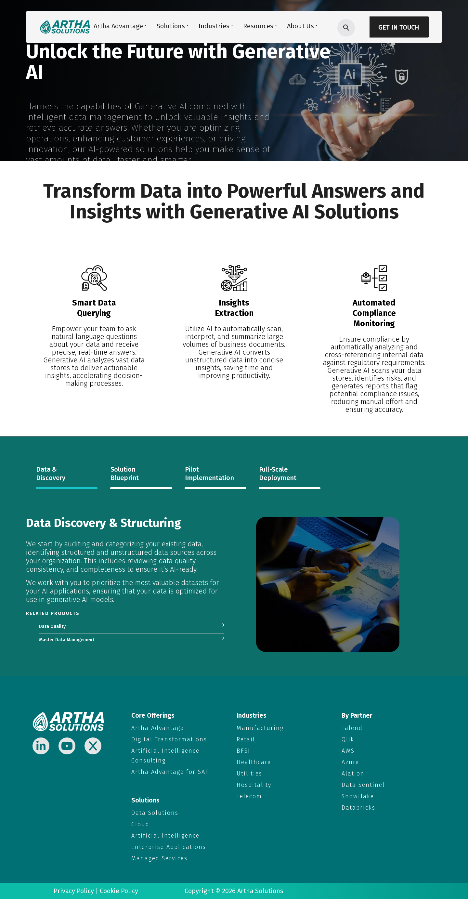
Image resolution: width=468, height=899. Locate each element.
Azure (350, 762)
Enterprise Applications (168, 847)
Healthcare (254, 762)
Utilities (249, 773)
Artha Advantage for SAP (170, 771)
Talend (352, 728)
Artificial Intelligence (165, 835)
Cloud (140, 824)
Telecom (249, 796)
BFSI (243, 750)
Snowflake (358, 796)
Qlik (348, 739)
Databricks (358, 807)
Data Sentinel (363, 784)
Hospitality (254, 784)
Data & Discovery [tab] (50, 473)
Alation (353, 773)
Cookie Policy (119, 891)
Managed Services (159, 858)
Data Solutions (154, 812)
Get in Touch (398, 27)
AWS (348, 750)
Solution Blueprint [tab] (124, 473)
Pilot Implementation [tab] (209, 473)
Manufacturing (260, 728)
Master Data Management (66, 640)
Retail (246, 739)
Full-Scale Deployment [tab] (277, 473)
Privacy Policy (74, 891)
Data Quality (52, 626)
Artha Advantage (157, 728)
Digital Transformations (169, 739)
